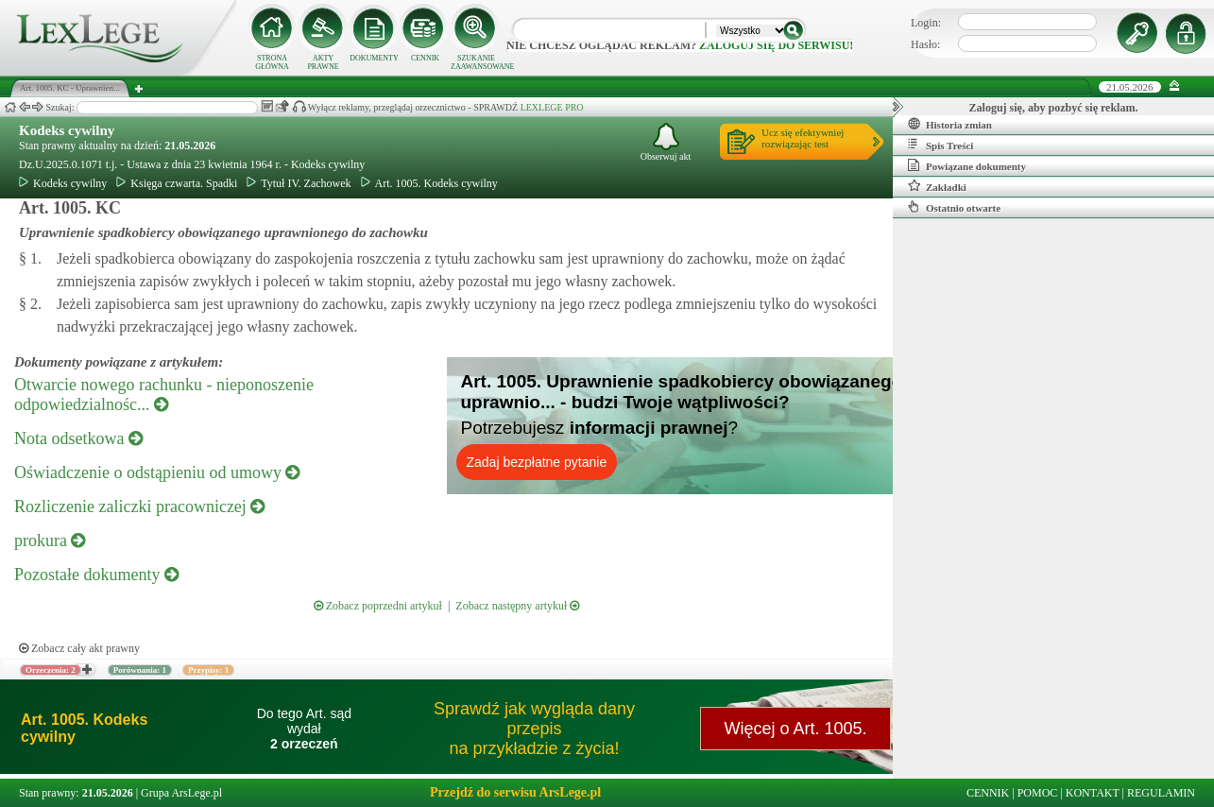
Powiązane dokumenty (967, 165)
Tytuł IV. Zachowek (299, 183)
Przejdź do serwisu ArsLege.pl (515, 792)
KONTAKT (1093, 792)
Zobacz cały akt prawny (79, 648)
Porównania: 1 (139, 670)
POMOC (1037, 792)
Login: (926, 22)
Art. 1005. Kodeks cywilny (429, 183)
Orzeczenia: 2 (51, 670)
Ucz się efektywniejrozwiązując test (802, 138)
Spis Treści (940, 144)
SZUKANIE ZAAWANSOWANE (476, 62)
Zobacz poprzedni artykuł (378, 605)
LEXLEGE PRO (552, 107)
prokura (49, 540)
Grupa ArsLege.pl (181, 792)
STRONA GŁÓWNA (272, 62)
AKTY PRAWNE (322, 62)
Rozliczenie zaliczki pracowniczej (139, 506)
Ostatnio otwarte (954, 207)
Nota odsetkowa (78, 438)
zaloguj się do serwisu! (776, 45)
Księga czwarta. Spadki (176, 183)
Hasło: (925, 44)
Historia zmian (950, 123)
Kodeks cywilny (66, 130)
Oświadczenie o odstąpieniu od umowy (156, 472)
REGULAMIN (1161, 792)
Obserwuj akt (666, 142)
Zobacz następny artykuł (517, 605)
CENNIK (425, 58)
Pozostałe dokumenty (96, 574)
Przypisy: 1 (208, 670)
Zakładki (937, 186)
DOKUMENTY (374, 58)
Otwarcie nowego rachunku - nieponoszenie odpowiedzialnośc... (164, 394)
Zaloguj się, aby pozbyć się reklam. (1053, 107)
